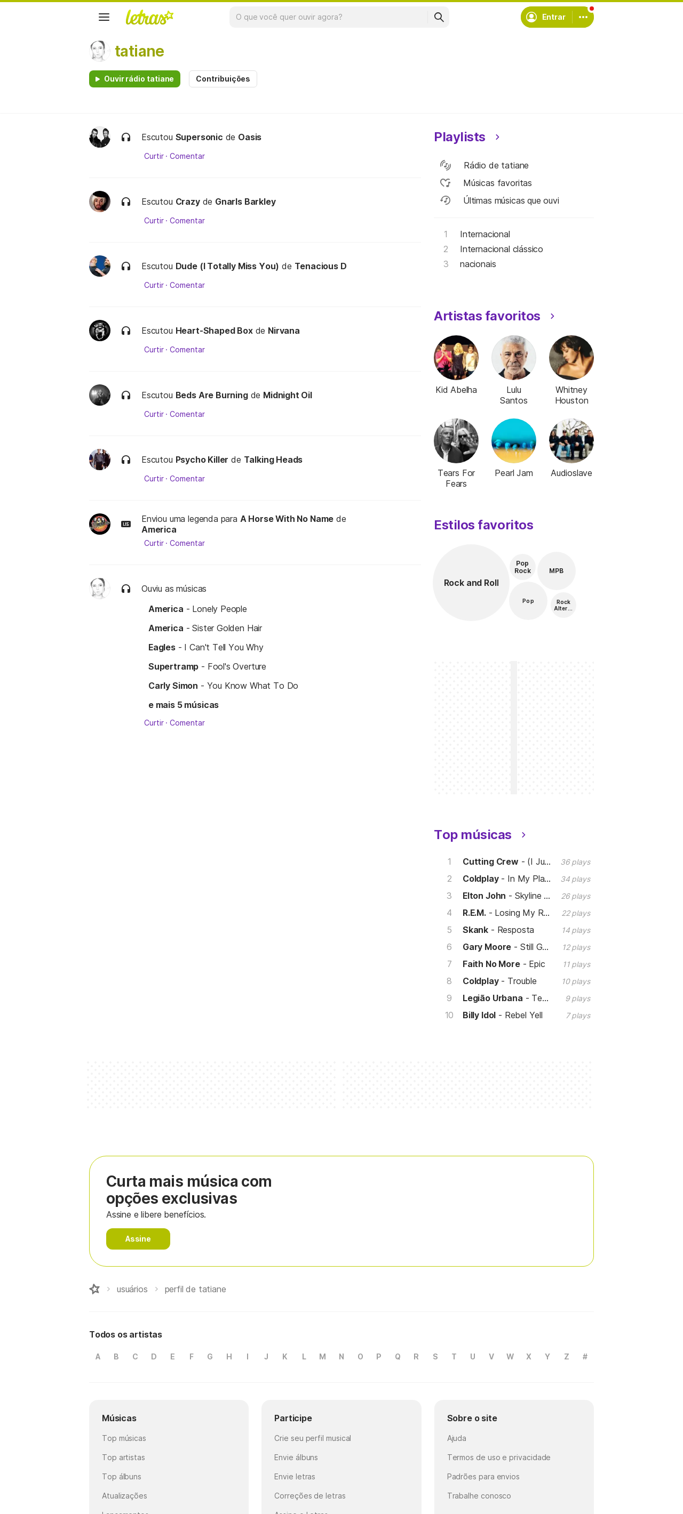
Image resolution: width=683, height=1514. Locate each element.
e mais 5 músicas (183, 704)
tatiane (139, 51)
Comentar (187, 156)
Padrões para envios (483, 1476)
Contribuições (223, 78)
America (159, 529)
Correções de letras (309, 1495)
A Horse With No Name (286, 518)
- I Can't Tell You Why (206, 647)
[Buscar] (438, 17)
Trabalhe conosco (479, 1495)
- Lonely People (197, 608)
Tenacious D (321, 266)
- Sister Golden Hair (205, 628)
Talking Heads (273, 459)
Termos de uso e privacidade (499, 1457)
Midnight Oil (287, 395)
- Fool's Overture (207, 666)
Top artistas (123, 1457)
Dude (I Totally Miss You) (228, 266)
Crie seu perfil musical (312, 1438)
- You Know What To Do (223, 685)
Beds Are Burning (212, 395)
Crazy (188, 201)
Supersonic (199, 137)
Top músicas (124, 1438)
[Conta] (583, 17)
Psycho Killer (202, 459)
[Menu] (104, 17)
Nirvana (284, 330)
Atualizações (124, 1495)
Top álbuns (121, 1476)
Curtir (154, 156)
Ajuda (457, 1438)
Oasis (249, 137)
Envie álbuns (296, 1457)
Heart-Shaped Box (214, 330)
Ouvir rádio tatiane (139, 78)
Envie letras (294, 1476)
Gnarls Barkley (245, 201)
